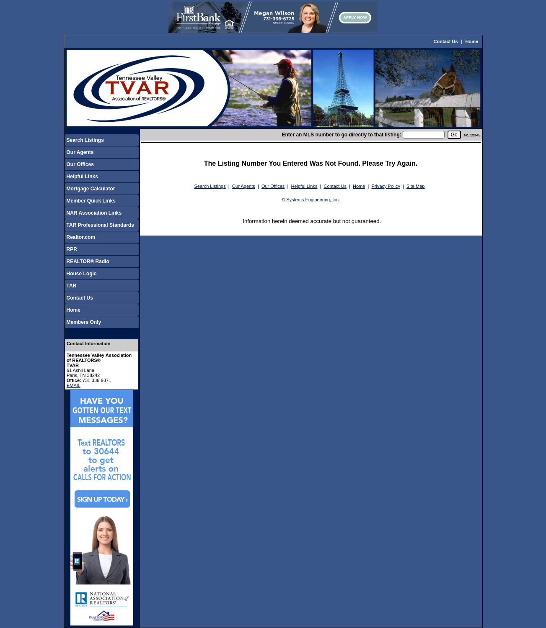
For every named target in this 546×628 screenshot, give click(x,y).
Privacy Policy (385, 186)
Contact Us (446, 41)
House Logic (82, 274)
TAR (72, 286)
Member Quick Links (91, 201)
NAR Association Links (94, 213)
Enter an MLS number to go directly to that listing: (341, 135)
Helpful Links (82, 176)
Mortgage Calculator (91, 189)
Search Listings (85, 140)
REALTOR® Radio (88, 261)
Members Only (84, 322)
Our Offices (80, 164)
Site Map (415, 186)
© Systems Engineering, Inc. (311, 199)
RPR (72, 249)
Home (472, 41)
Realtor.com (81, 237)
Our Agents (80, 152)
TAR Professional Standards (100, 225)
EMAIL (73, 385)
